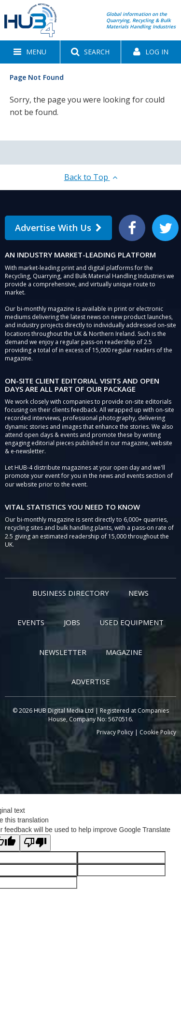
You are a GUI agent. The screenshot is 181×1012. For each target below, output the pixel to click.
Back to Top (90, 177)
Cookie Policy (157, 732)
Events (30, 622)
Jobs (72, 622)
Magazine (124, 652)
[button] (30, 52)
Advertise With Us (58, 227)
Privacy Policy (115, 732)
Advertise (90, 681)
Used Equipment (131, 622)
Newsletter (62, 652)
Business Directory (70, 593)
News (138, 593)
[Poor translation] (35, 842)
